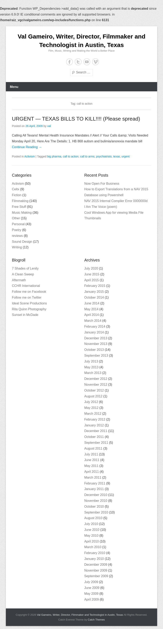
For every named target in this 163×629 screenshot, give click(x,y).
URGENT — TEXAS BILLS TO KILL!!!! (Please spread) (76, 119)
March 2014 (92, 320)
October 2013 (94, 349)
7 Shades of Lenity (25, 268)
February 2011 (94, 483)
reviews (17, 235)
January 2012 (94, 425)
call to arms (87, 156)
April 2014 (91, 315)
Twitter (78, 61)
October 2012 (94, 390)
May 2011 (91, 466)
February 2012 (94, 419)
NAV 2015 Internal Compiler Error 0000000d (116, 201)
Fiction (16, 195)
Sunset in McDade (25, 315)
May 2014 (91, 309)
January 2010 (94, 558)
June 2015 (91, 274)
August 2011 (93, 448)
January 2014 (94, 332)
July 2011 (91, 454)
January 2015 (94, 291)
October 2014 (94, 297)
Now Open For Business (101, 183)
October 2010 (94, 506)
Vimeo (95, 61)
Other (16, 218)
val (49, 126)
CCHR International (26, 285)
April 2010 (91, 541)
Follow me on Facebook (29, 291)
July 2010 (91, 524)
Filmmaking (20, 201)
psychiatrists (104, 156)
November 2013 (95, 344)
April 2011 (91, 471)
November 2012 (95, 384)
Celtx (15, 189)
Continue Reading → (27, 147)
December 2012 (95, 378)
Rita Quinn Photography (29, 309)
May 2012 (91, 407)
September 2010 (96, 512)
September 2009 (96, 576)
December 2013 (95, 338)
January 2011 (94, 489)
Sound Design (22, 241)
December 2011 (95, 431)
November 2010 (95, 500)
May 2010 (91, 535)
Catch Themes (96, 619)
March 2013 (92, 373)
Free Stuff (19, 206)
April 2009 (91, 599)
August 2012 (93, 396)
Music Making (22, 212)
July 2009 (91, 582)
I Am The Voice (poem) (100, 206)
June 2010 (91, 529)
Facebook (69, 61)
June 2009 (91, 587)
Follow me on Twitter (26, 297)
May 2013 (91, 367)
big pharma (54, 156)
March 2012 (92, 413)
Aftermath (19, 280)
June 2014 (91, 303)
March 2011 (92, 477)
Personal (18, 224)
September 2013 (96, 355)
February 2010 (94, 553)
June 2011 (91, 460)
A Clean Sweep (23, 274)
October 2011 (94, 436)
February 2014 (94, 326)
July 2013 (91, 361)
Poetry (16, 230)
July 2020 (91, 268)
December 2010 (95, 495)
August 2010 (93, 518)
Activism (29, 156)
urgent (125, 156)
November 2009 (95, 570)
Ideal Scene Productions (29, 303)
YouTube (87, 61)
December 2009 (95, 564)
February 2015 (94, 285)
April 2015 (91, 280)
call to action (70, 156)
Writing (17, 247)
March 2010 (92, 547)
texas (116, 156)
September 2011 (96, 442)
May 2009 (91, 593)
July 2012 (91, 402)
